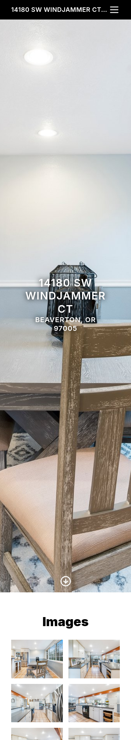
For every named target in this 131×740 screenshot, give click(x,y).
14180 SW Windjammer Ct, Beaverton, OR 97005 (60, 9)
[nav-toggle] (114, 9)
